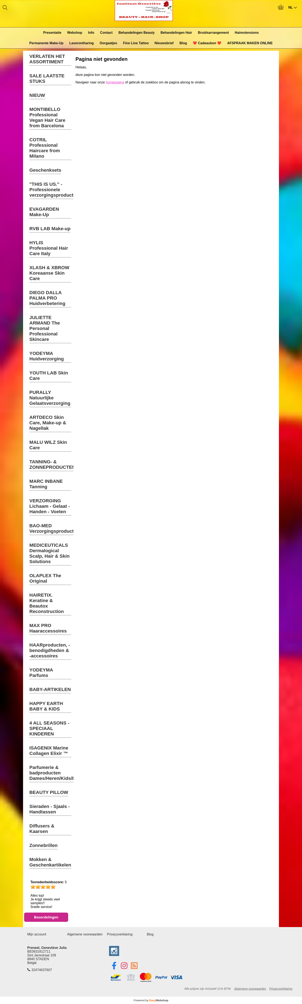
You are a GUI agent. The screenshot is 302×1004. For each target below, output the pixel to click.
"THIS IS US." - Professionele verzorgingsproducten (54, 190)
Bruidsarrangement (213, 32)
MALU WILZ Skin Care (48, 445)
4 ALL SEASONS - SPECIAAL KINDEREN (49, 728)
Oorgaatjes (108, 43)
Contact (106, 32)
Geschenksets (45, 170)
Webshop (74, 32)
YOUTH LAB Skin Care (48, 375)
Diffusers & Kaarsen (41, 828)
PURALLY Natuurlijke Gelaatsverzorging (49, 398)
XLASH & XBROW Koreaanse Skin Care (49, 273)
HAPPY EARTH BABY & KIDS (46, 706)
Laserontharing (81, 43)
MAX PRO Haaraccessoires (48, 628)
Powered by (151, 1000)
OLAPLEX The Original (45, 578)
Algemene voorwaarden (85, 934)
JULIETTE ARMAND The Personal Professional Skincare (44, 328)
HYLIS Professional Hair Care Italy (48, 248)
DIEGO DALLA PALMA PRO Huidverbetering (47, 298)
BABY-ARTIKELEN (50, 689)
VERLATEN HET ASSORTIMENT (47, 59)
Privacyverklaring (120, 934)
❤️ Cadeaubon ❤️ (207, 43)
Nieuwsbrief (164, 43)
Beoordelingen (46, 917)
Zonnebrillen (43, 845)
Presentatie (52, 32)
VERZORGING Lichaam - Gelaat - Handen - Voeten (49, 506)
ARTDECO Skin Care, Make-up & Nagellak (47, 423)
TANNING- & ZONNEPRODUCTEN (52, 464)
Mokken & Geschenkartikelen (50, 862)
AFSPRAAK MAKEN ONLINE (250, 43)
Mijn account (36, 934)
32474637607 (41, 970)
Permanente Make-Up (46, 43)
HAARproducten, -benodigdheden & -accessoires (49, 650)
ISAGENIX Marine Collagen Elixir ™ (48, 750)
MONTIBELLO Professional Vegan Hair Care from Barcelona (47, 117)
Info (91, 32)
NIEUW (37, 95)
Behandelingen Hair (176, 32)
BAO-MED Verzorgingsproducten (54, 528)
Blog (183, 43)
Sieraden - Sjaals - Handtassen (49, 809)
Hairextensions (247, 32)
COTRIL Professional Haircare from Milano (44, 148)
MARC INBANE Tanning (46, 484)
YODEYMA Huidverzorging (46, 356)
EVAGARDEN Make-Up (44, 212)
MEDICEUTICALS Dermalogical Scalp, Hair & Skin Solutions (49, 553)
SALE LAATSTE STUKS (47, 78)
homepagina (115, 82)
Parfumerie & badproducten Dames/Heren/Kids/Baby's (58, 773)
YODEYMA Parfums (41, 672)
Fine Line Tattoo (136, 43)
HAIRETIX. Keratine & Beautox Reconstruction (46, 603)
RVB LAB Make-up (49, 228)
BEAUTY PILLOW (48, 792)
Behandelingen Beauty (136, 32)
